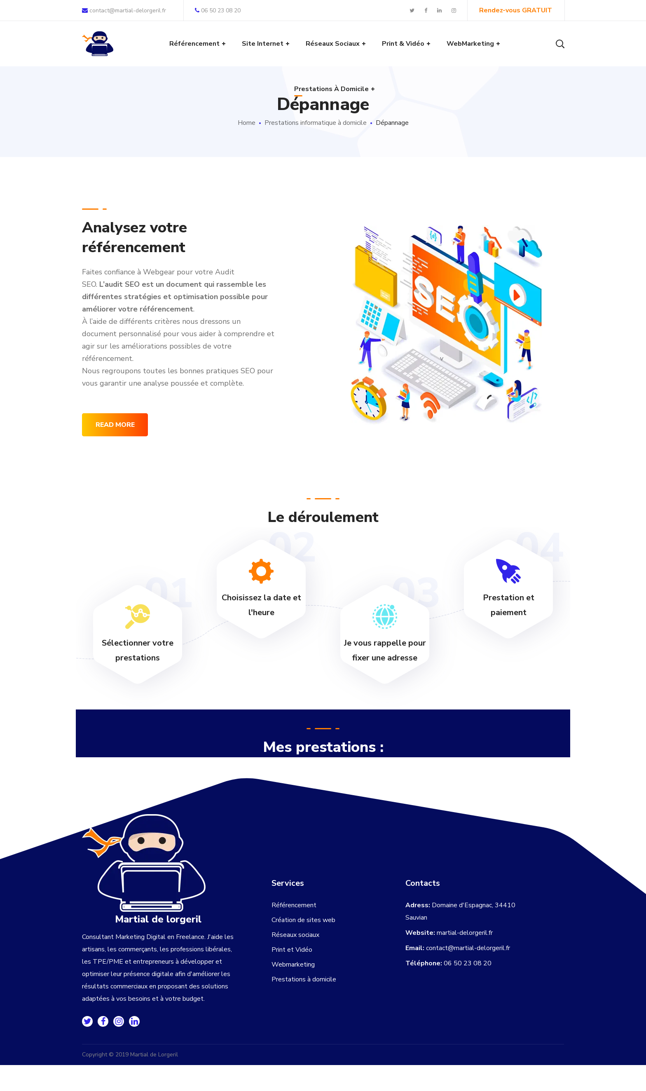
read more (115, 424)
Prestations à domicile (304, 979)
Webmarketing (293, 964)
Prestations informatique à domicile (315, 122)
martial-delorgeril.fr (465, 932)
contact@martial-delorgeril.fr (124, 10)
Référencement (294, 905)
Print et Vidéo (292, 949)
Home (246, 122)
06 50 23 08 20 (218, 10)
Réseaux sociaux (295, 934)
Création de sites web (303, 920)
